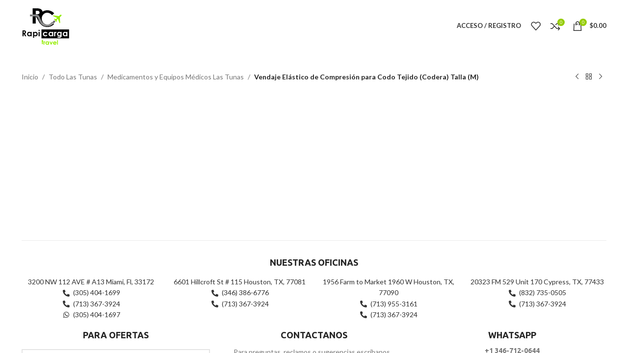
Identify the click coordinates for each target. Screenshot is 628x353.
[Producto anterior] (577, 77)
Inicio (30, 77)
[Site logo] (45, 25)
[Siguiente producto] (600, 77)
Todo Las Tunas (73, 77)
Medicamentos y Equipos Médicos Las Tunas (175, 77)
